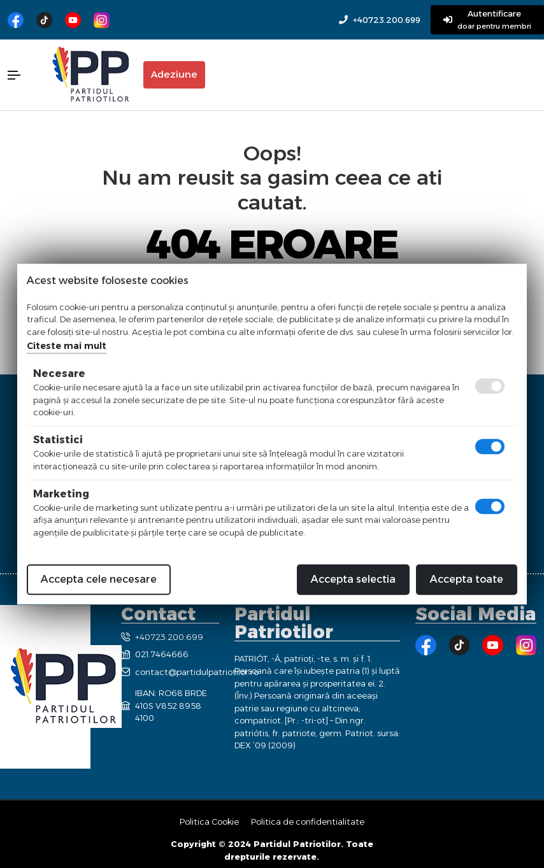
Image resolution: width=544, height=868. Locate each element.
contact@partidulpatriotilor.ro (170, 672)
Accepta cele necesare (99, 579)
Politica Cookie (209, 821)
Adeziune (174, 74)
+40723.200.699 (386, 20)
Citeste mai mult (66, 346)
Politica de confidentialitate (307, 821)
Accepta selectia (353, 579)
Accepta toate (466, 579)
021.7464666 (155, 654)
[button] (23, 75)
